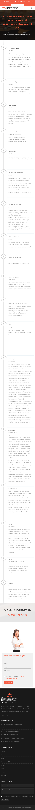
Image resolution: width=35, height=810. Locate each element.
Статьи (3, 768)
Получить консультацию (17, 4)
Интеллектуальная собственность (11, 741)
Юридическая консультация (9, 727)
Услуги (2, 758)
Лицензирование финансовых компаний (12, 738)
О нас (2, 755)
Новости (3, 772)
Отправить (9, 682)
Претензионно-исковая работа (10, 731)
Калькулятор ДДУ (5, 761)
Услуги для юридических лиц (9, 734)
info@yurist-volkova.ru (27, 1)
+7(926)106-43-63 (7, 1)
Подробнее (5, 715)
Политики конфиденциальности (24, 796)
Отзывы (3, 765)
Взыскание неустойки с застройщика (11, 724)
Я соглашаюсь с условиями (14, 677)
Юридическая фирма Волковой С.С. (17, 32)
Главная (3, 751)
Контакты (3, 775)
